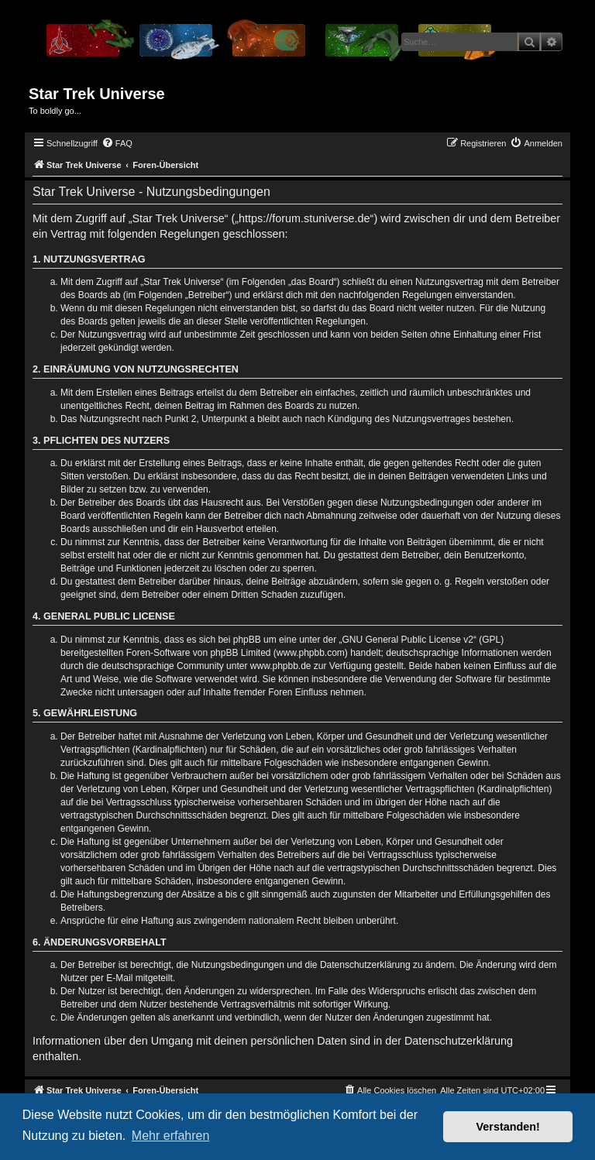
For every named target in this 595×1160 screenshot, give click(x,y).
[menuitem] (116, 143)
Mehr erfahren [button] (171, 1135)
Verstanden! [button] (508, 1127)
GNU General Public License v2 (407, 639)
